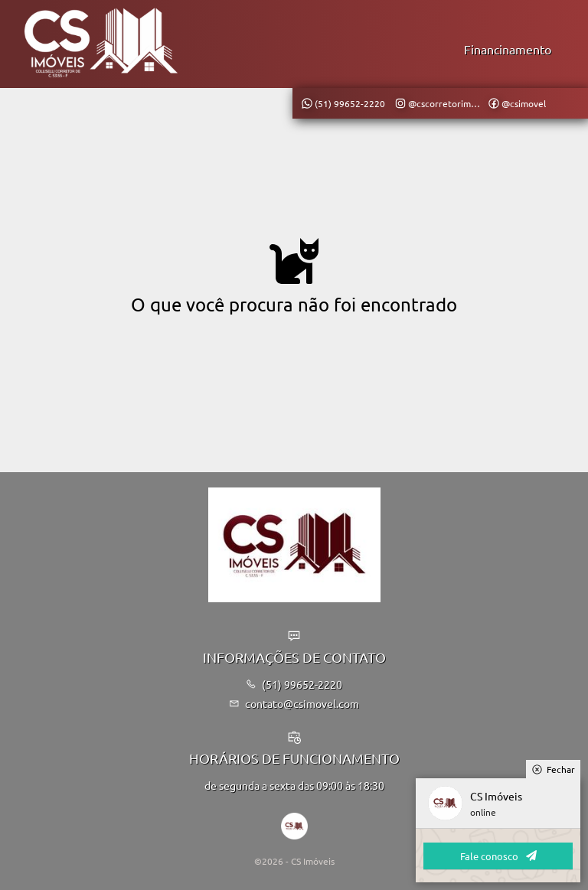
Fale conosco (498, 855)
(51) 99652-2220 (294, 684)
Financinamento (507, 49)
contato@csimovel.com (294, 703)
